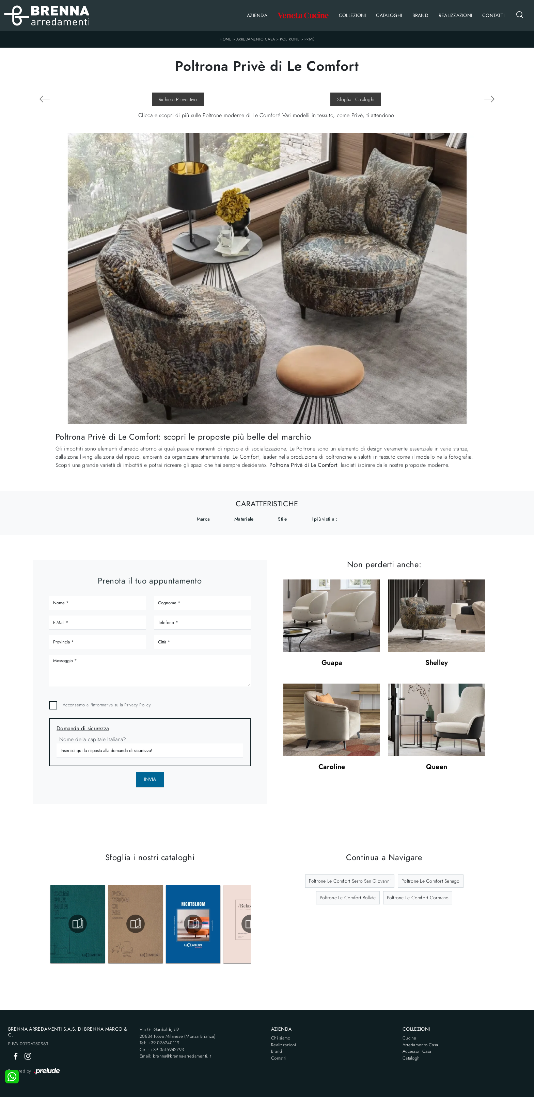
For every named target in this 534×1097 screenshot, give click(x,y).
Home (225, 39)
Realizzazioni (455, 15)
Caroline (331, 767)
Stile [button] (282, 518)
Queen (436, 767)
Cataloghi (389, 15)
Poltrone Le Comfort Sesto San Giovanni (350, 881)
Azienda (257, 15)
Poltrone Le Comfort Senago (431, 881)
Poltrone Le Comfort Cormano (418, 897)
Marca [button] (203, 518)
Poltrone (289, 39)
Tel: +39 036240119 (159, 1042)
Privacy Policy (137, 705)
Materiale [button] (243, 518)
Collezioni (352, 15)
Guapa (331, 663)
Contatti (493, 15)
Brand (420, 15)
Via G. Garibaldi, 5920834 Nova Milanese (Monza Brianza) (178, 1032)
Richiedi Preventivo (178, 99)
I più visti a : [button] (324, 518)
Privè (309, 39)
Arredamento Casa (255, 39)
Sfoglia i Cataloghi (355, 99)
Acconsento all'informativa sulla (107, 705)
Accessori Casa (417, 1051)
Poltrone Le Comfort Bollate (348, 897)
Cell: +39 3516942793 (162, 1049)
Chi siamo (280, 1038)
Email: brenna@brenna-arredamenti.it (175, 1056)
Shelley (436, 663)
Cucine (410, 1038)
